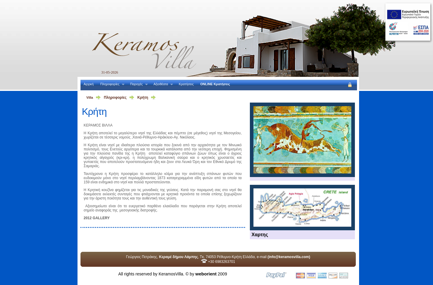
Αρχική (89, 84)
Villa (89, 97)
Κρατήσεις (186, 84)
